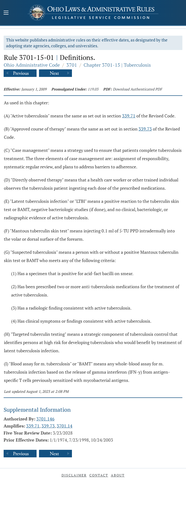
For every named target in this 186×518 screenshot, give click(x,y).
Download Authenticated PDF (137, 89)
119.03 (93, 89)
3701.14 (64, 426)
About (118, 475)
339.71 (128, 116)
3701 (71, 65)
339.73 (145, 129)
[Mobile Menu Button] (6, 13)
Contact (98, 475)
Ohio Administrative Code (32, 65)
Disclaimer (74, 475)
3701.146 (45, 419)
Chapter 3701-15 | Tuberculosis (117, 65)
